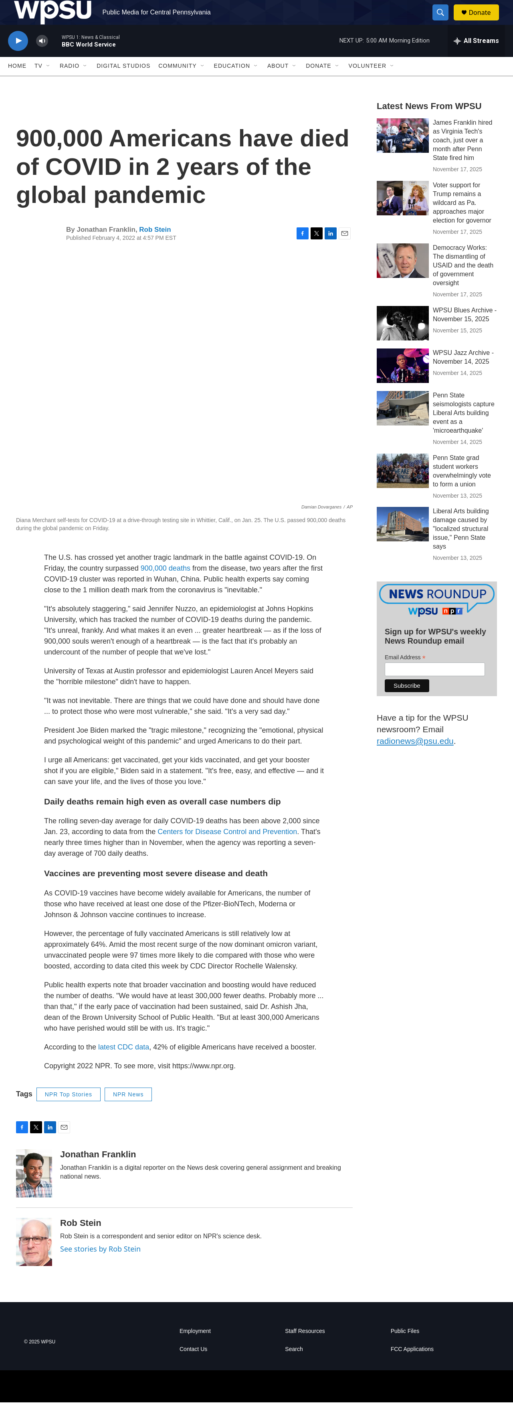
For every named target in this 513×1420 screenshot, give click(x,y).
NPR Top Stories (68, 1111)
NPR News (128, 1111)
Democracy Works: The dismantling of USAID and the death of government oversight (463, 282)
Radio (69, 83)
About (278, 83)
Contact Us (193, 1367)
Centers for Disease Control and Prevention (227, 849)
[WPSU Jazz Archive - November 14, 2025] (403, 383)
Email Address (405, 675)
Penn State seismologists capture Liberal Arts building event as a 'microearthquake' (464, 430)
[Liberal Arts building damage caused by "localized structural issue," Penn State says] (403, 542)
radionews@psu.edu (415, 758)
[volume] (42, 58)
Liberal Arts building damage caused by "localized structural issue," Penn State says (461, 546)
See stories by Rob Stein (100, 1266)
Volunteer (368, 83)
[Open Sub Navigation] (48, 83)
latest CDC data (123, 1064)
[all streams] (476, 58)
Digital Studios (123, 83)
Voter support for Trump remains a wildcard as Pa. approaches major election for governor (462, 220)
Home (17, 83)
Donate (484, 21)
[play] (18, 58)
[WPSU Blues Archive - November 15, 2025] (403, 340)
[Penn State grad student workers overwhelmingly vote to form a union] (403, 488)
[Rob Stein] (34, 1260)
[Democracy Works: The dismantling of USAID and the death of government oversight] (403, 278)
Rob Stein (155, 247)
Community (177, 83)
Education (232, 83)
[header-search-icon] (444, 21)
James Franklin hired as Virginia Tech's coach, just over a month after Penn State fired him (463, 157)
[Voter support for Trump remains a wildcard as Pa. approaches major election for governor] (403, 215)
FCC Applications (412, 1367)
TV (38, 83)
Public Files (405, 1349)
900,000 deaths (165, 585)
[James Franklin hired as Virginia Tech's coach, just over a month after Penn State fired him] (403, 153)
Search (294, 1367)
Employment (195, 1349)
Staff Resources (305, 1349)
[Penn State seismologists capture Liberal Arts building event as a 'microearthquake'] (403, 425)
